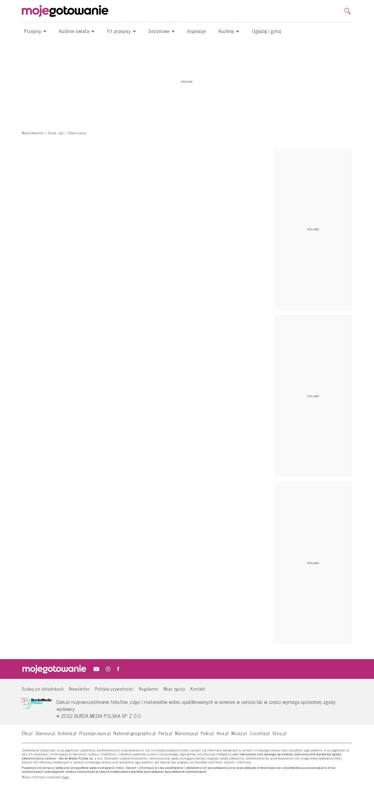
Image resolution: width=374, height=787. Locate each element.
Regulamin (148, 688)
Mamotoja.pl (186, 733)
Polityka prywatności (114, 688)
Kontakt (197, 688)
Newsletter (79, 688)
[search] (347, 11)
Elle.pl (27, 733)
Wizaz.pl (239, 733)
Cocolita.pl (260, 733)
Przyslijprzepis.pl (95, 733)
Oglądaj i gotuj (266, 31)
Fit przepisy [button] (121, 31)
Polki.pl (207, 733)
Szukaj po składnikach (43, 688)
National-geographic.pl (134, 733)
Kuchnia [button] (229, 31)
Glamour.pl (45, 733)
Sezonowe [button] (162, 31)
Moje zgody (174, 688)
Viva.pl (223, 733)
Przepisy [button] (35, 31)
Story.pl (279, 733)
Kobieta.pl (67, 733)
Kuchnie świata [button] (77, 31)
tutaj (66, 777)
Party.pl (165, 733)
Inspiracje (197, 31)
